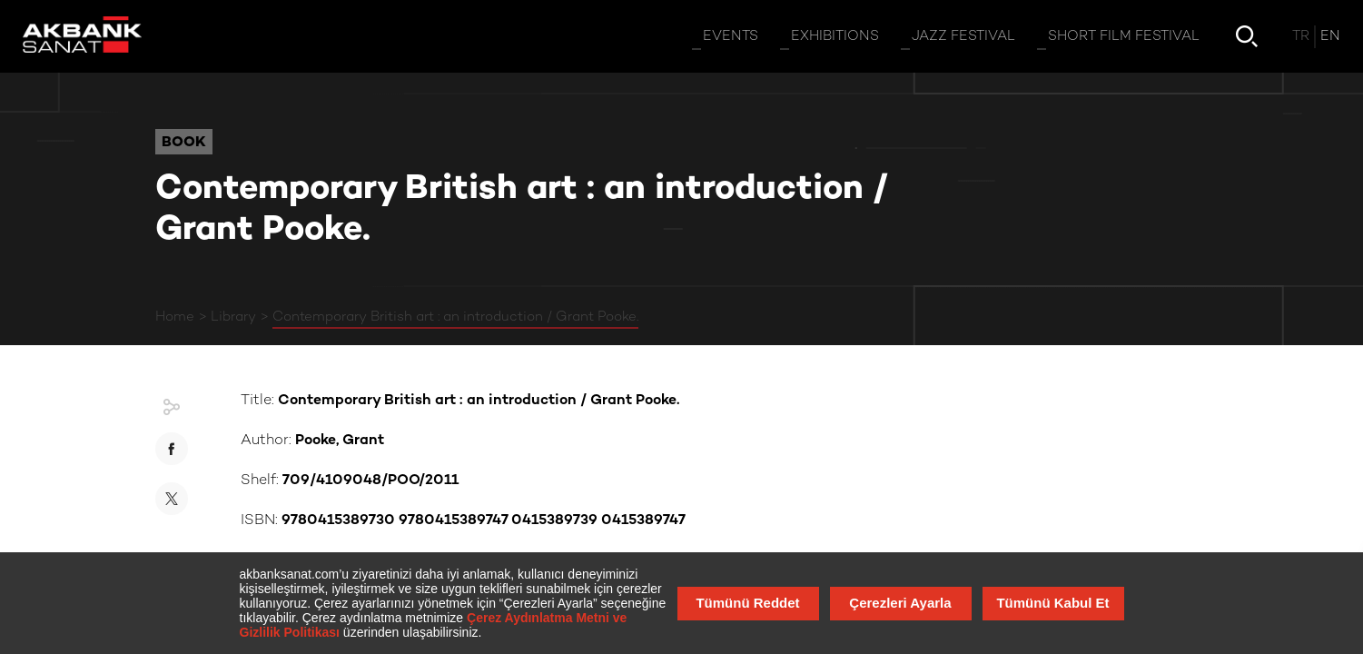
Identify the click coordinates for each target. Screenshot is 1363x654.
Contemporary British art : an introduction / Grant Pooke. (455, 317)
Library (233, 317)
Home (174, 317)
